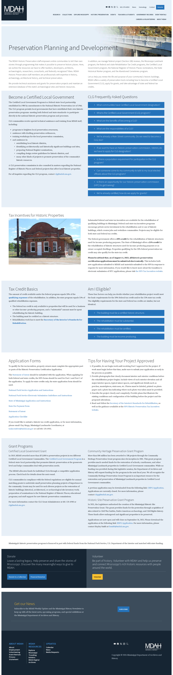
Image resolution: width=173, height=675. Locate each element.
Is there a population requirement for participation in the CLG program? (122, 161)
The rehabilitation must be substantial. (111, 321)
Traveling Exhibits (33, 656)
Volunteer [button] (97, 577)
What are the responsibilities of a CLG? (111, 129)
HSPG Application (125, 523)
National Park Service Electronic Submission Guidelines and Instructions (40, 395)
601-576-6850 (124, 7)
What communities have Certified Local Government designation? (124, 105)
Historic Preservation (100, 15)
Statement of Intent (20, 375)
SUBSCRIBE (123, 609)
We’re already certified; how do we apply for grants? (118, 194)
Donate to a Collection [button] (17, 577)
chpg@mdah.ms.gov (104, 494)
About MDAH (161, 19)
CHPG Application (156, 488)
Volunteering (14, 652)
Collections (67, 15)
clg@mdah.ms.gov (17, 505)
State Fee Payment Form (19, 406)
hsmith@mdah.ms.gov (118, 526)
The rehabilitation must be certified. (110, 329)
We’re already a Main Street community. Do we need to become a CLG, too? (125, 138)
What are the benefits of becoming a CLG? (113, 121)
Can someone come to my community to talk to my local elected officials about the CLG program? (124, 172)
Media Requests (52, 652)
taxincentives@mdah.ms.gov (21, 429)
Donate (160, 7)
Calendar (50, 647)
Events (113, 15)
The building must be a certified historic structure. (117, 313)
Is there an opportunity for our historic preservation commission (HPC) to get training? (124, 183)
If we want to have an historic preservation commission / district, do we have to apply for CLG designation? (125, 149)
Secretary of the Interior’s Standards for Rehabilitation (134, 403)
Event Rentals (160, 15)
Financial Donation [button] (38, 577)
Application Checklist (18, 417)
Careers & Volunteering (145, 19)
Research (56, 15)
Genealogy (142, 7)
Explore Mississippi (81, 15)
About (11, 647)
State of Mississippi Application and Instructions (30, 401)
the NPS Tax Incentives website (149, 271)
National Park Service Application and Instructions (31, 390)
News (134, 7)
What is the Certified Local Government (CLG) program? (119, 113)
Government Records (144, 15)
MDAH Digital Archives (34, 661)
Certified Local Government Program (65, 459)
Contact (152, 7)
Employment (14, 650)
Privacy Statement (13, 658)
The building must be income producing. (112, 337)
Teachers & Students (126, 15)
